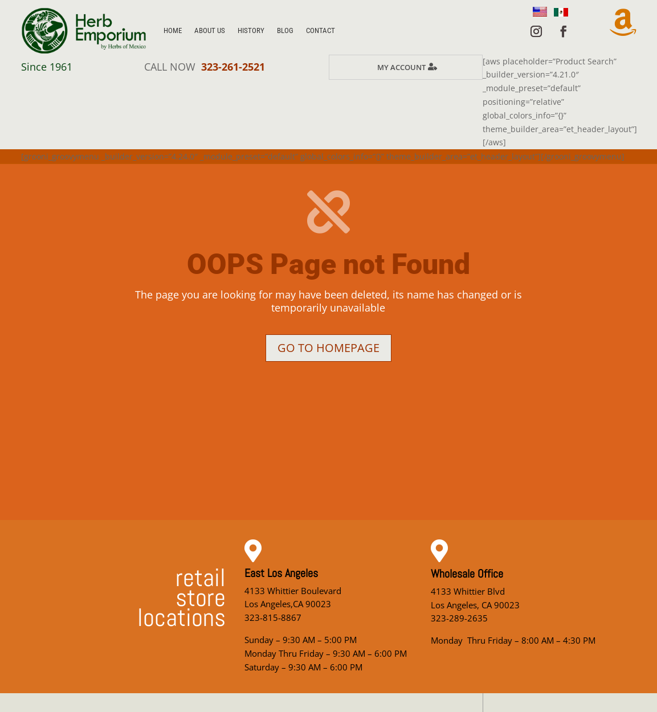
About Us (209, 30)
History (251, 30)
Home (173, 30)
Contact (320, 30)
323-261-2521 (233, 66)
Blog (285, 30)
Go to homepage (328, 347)
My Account (401, 67)
